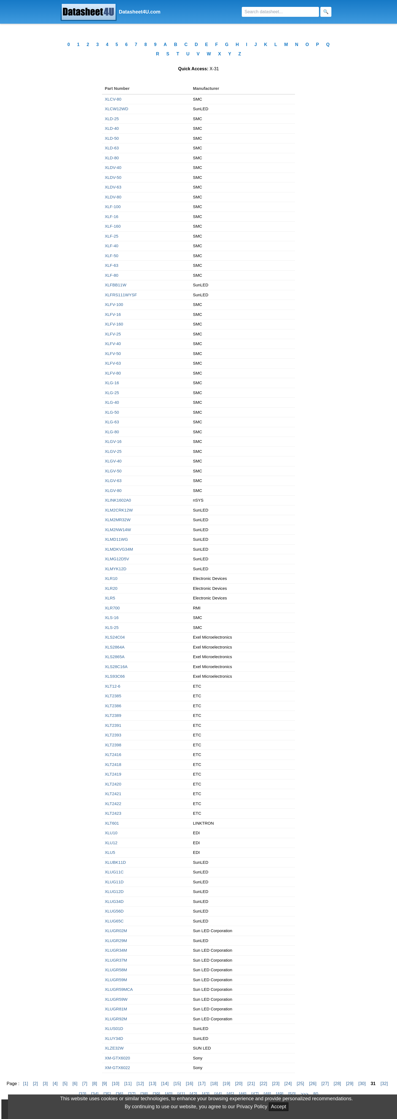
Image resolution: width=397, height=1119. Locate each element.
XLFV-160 (114, 324)
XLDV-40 (113, 167)
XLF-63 (111, 265)
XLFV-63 (113, 363)
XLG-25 (112, 392)
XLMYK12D (115, 568)
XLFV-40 (113, 343)
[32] (384, 1083)
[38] (144, 1094)
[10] (115, 1083)
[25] (300, 1083)
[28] (337, 1083)
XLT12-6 (112, 686)
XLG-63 (112, 421)
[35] (107, 1094)
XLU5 (110, 852)
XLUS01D (114, 1028)
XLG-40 (112, 402)
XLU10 (111, 832)
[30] (362, 1083)
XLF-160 (113, 226)
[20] (239, 1083)
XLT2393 (113, 735)
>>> (304, 1094)
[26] (312, 1083)
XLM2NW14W (118, 529)
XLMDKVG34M (119, 549)
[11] (128, 1083)
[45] (230, 1094)
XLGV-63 (113, 480)
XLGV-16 (113, 441)
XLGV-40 (113, 461)
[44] (218, 1094)
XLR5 (110, 598)
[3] (45, 1083)
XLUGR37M (116, 960)
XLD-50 (112, 138)
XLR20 (111, 588)
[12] (140, 1083)
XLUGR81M (116, 1009)
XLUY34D (114, 1038)
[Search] (280, 12)
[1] (25, 1083)
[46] (242, 1094)
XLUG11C (114, 872)
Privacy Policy (252, 1106)
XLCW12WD (116, 108)
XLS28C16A (116, 666)
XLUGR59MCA (119, 989)
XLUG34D (114, 901)
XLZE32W (114, 1048)
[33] (82, 1094)
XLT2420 (113, 784)
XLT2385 (113, 695)
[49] (279, 1094)
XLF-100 (113, 206)
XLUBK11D (115, 862)
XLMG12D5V (117, 558)
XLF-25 (111, 236)
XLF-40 (111, 245)
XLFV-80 (113, 373)
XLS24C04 (115, 637)
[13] (152, 1083)
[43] (206, 1094)
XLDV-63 (113, 187)
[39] (156, 1094)
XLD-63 (112, 148)
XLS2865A (115, 656)
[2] (35, 1083)
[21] (251, 1083)
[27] (325, 1083)
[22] (263, 1083)
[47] (255, 1094)
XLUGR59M (116, 979)
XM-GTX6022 (117, 1067)
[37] (132, 1094)
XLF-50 (111, 255)
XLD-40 (112, 128)
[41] (181, 1094)
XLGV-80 (113, 490)
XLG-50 (112, 412)
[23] (276, 1083)
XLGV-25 (113, 451)
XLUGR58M (116, 969)
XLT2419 (113, 774)
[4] (55, 1083)
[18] (214, 1083)
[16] (189, 1083)
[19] (226, 1083)
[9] (104, 1083)
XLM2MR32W (117, 519)
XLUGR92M (116, 1018)
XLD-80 (112, 157)
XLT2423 (113, 813)
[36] (119, 1094)
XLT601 (112, 823)
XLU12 (111, 842)
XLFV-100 (114, 304)
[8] (94, 1083)
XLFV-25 (113, 334)
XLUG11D (114, 881)
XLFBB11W (115, 285)
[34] (95, 1094)
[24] (288, 1083)
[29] (349, 1083)
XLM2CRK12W (119, 510)
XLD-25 (112, 118)
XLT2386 (113, 705)
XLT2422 (113, 803)
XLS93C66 (115, 676)
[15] (177, 1083)
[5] (65, 1083)
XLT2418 (113, 764)
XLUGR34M (116, 950)
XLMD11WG (116, 539)
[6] (75, 1083)
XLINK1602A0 (118, 500)
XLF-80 (111, 275)
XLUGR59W (116, 999)
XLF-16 (111, 216)
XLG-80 (112, 431)
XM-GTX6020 (117, 1058)
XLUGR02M (116, 930)
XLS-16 (112, 617)
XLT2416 (113, 754)
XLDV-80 (113, 197)
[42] (193, 1094)
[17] (202, 1083)
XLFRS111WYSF (121, 294)
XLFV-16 (113, 314)
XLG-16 (112, 382)
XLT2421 (113, 793)
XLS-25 (112, 627)
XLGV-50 (113, 471)
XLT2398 (113, 745)
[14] (165, 1083)
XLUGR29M (116, 940)
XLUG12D (114, 891)
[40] (169, 1094)
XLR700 (112, 608)
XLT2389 (113, 715)
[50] (292, 1094)
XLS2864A (115, 647)
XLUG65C (114, 921)
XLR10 (111, 578)
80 (315, 1094)
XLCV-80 (113, 99)
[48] (267, 1094)
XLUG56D (114, 911)
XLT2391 (113, 725)
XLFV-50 (113, 353)
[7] (84, 1083)
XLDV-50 (113, 177)
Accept (278, 1106)
